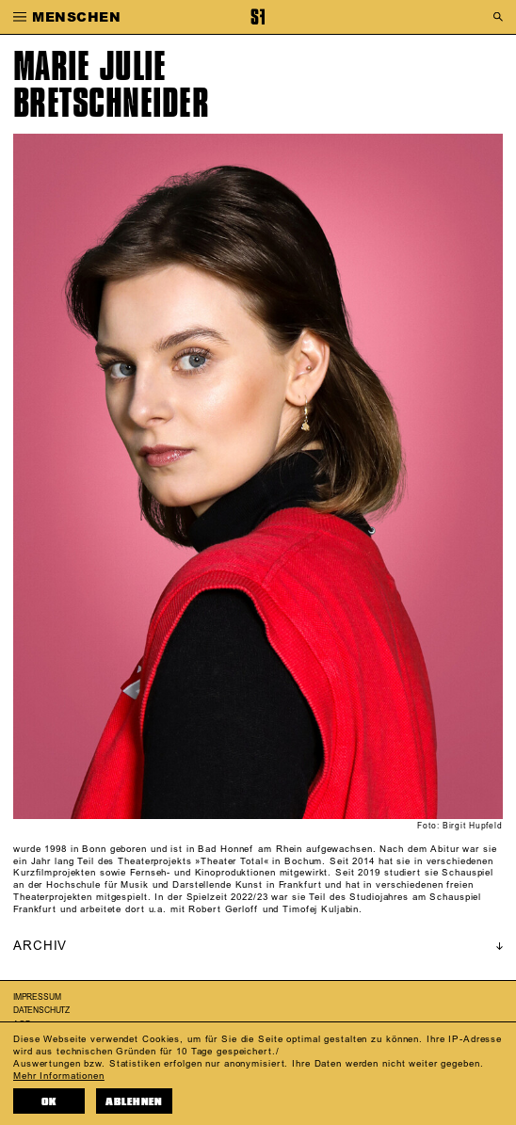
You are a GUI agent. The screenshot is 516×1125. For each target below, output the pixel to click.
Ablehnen (134, 1101)
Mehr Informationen (59, 1076)
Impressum (36, 997)
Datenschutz (41, 1010)
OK (48, 1101)
